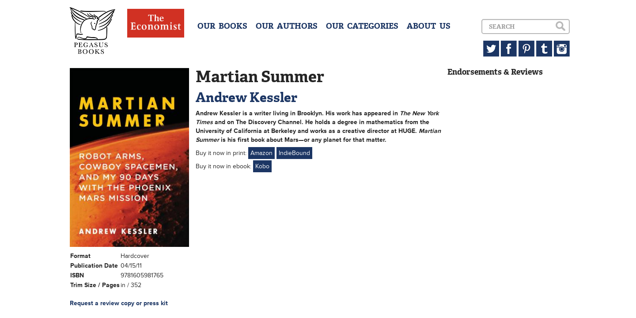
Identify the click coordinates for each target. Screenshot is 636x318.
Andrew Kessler (246, 97)
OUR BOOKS (222, 26)
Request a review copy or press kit (119, 303)
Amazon (261, 153)
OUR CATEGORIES (362, 26)
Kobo (262, 166)
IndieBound (294, 153)
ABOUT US (428, 26)
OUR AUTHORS (287, 26)
